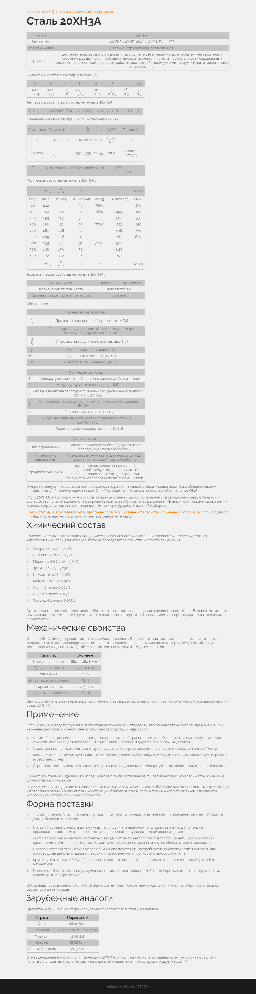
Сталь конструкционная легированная (83, 12)
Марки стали (37, 12)
